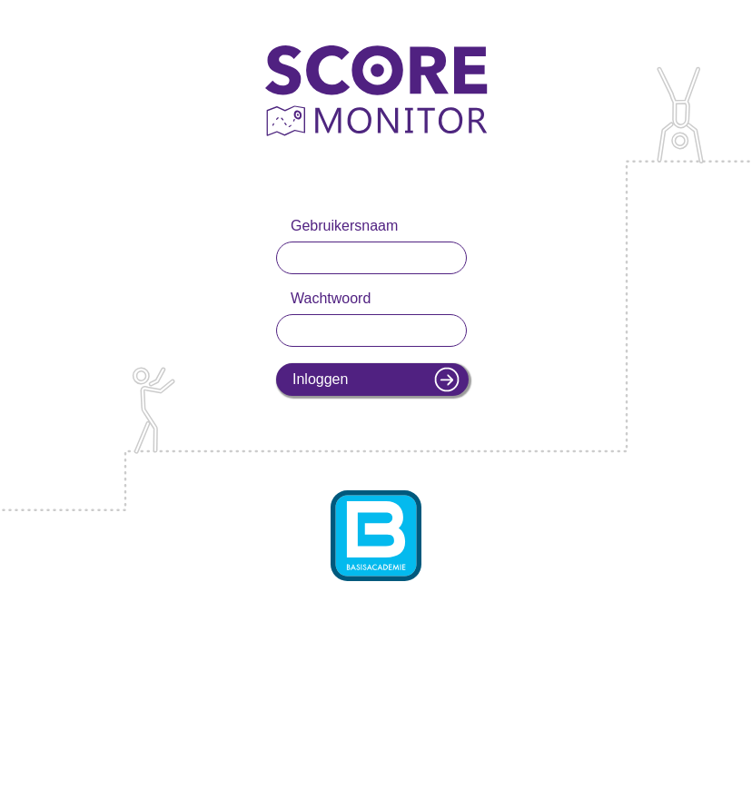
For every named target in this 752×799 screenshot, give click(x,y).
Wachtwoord (331, 298)
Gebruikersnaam (344, 225)
